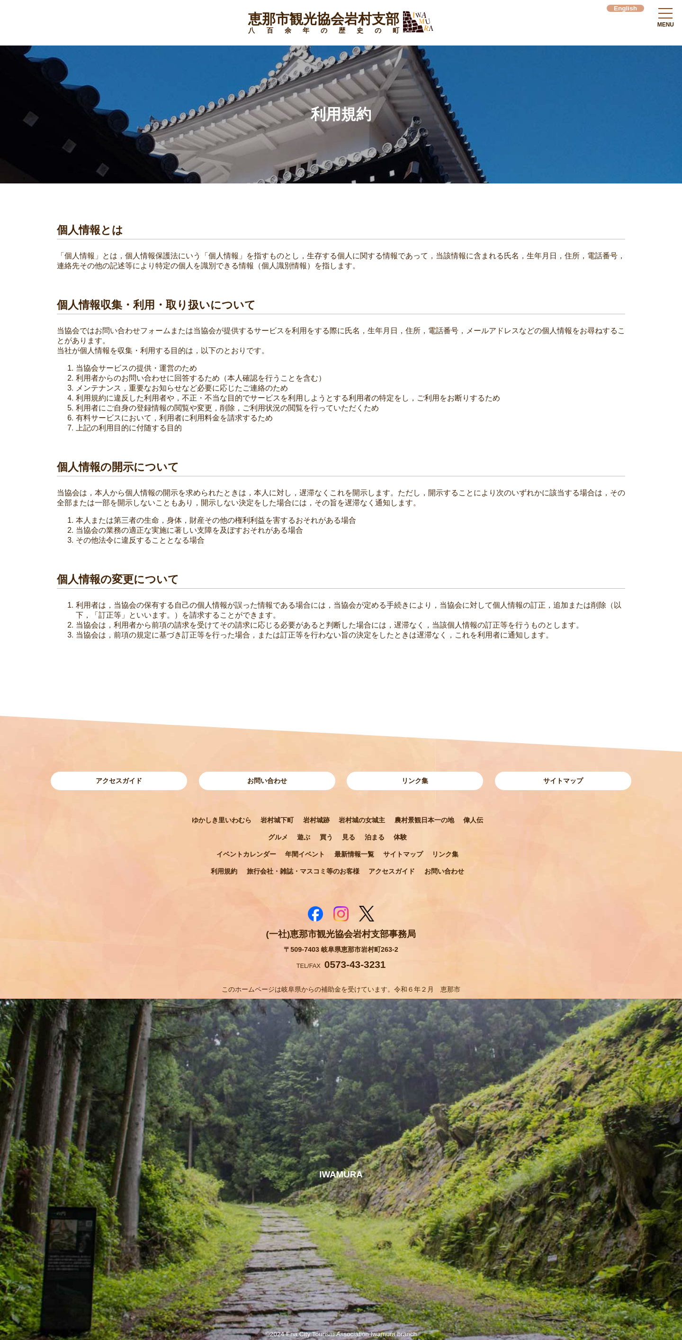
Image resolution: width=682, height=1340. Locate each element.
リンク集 (415, 780)
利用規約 (224, 871)
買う (326, 837)
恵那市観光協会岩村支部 (323, 24)
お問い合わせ (267, 780)
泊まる (375, 837)
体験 (400, 837)
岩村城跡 (316, 820)
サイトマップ (563, 780)
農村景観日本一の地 (424, 820)
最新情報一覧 (354, 854)
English (625, 8)
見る (348, 837)
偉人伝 (473, 820)
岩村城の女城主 (362, 820)
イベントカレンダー (246, 854)
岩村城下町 (277, 820)
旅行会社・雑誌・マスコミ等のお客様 (303, 871)
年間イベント (305, 854)
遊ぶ (303, 837)
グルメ (278, 837)
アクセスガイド (119, 780)
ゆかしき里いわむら (221, 820)
